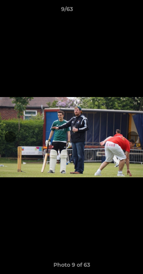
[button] (115, 11)
